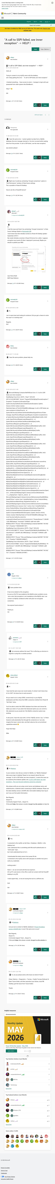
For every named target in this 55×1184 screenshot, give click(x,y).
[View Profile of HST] (13, 574)
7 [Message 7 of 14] (11, 558)
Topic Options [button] (45, 49)
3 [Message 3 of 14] (12, 893)
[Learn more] (11, 1050)
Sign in (35, 21)
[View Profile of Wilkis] (12, 346)
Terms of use (4, 1170)
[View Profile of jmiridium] (15, 637)
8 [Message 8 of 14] (12, 622)
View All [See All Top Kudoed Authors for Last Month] (9, 1125)
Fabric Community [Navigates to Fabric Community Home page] (19, 13)
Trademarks (4, 1173)
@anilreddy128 (26, 231)
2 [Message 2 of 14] (11, 809)
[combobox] (40, 25)
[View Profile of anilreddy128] (13, 169)
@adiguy (13, 768)
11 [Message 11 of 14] (11, 329)
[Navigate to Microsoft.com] (6, 14)
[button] (35, 49)
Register (29, 21)
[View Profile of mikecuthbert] (14, 675)
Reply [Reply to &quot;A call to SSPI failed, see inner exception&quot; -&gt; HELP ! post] (45, 105)
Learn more (5, 8)
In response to (18, 215)
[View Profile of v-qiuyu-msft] (19, 757)
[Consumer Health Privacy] (27, 1179)
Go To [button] (46, 21)
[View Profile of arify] (20, 961)
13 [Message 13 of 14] (13, 283)
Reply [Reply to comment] (45, 157)
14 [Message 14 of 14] (11, 153)
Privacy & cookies (5, 1167)
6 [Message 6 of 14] (11, 741)
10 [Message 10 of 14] (11, 365)
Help (41, 21)
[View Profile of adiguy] (12, 57)
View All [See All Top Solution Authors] (9, 1089)
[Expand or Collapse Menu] (2, 18)
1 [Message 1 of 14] (11, 101)
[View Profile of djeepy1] (14, 211)
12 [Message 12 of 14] (11, 195)
